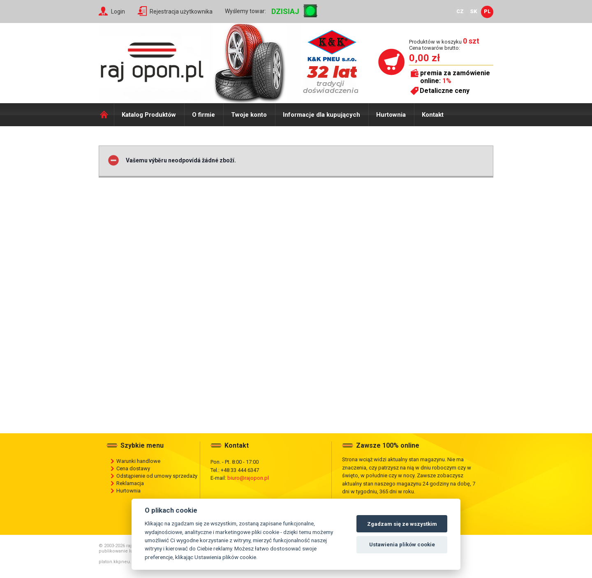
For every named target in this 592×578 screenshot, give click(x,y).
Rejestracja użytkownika (181, 11)
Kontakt (433, 114)
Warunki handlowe (138, 461)
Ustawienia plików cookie (402, 544)
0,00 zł (424, 58)
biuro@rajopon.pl (248, 478)
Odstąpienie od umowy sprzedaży (156, 476)
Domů (106, 114)
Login (118, 11)
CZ (460, 11)
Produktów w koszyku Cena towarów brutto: (444, 44)
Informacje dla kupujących (321, 114)
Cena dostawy (133, 468)
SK (473, 11)
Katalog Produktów (149, 114)
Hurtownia (391, 114)
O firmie (203, 114)
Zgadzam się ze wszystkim (402, 524)
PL (487, 11)
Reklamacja (130, 483)
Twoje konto (249, 114)
